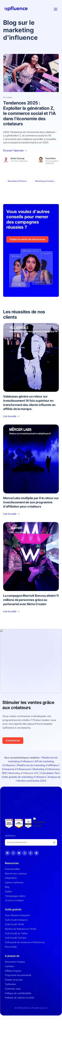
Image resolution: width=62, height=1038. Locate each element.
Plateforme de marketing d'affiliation (37, 765)
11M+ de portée (17, 532)
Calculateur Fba (50, 773)
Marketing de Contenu (44, 181)
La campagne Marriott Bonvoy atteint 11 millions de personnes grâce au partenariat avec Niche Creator (31, 600)
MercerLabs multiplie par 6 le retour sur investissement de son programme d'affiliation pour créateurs (31, 502)
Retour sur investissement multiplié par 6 (30, 433)
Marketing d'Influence (17, 181)
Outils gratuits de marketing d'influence (24, 776)
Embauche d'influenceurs (16, 769)
